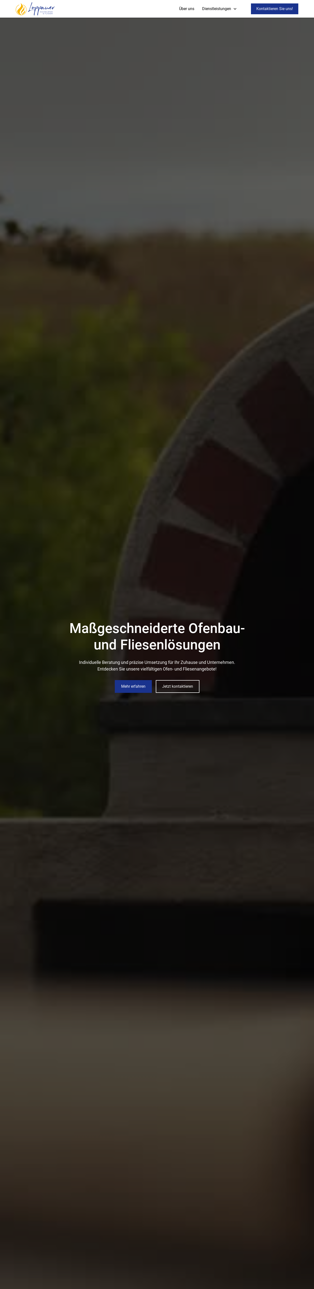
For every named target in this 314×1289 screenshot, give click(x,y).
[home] (35, 8)
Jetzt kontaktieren (177, 686)
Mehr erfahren (133, 686)
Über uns (186, 8)
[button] (219, 9)
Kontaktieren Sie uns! (274, 8)
